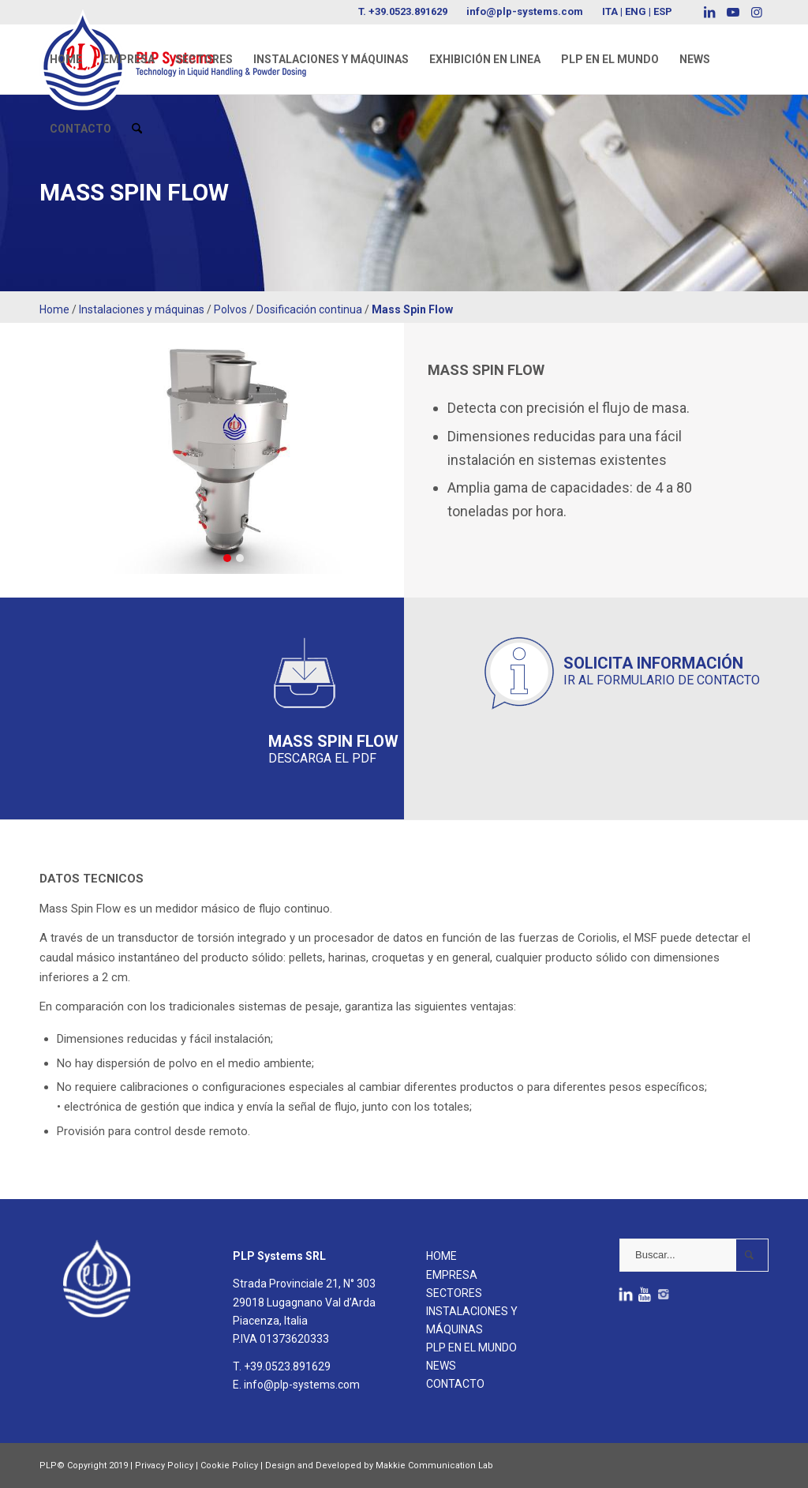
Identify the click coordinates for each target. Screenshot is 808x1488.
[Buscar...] (694, 1255)
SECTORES (454, 1293)
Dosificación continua (309, 309)
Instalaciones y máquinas (141, 309)
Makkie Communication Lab (434, 1465)
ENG (635, 11)
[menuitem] (65, 59)
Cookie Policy (229, 1465)
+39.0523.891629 (407, 11)
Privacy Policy (164, 1465)
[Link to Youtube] (732, 12)
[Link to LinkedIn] (709, 12)
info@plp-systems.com (524, 11)
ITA (610, 11)
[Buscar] (137, 128)
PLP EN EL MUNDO (471, 1347)
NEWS (441, 1365)
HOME (441, 1256)
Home (54, 309)
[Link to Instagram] (757, 12)
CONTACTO (455, 1383)
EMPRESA (451, 1275)
